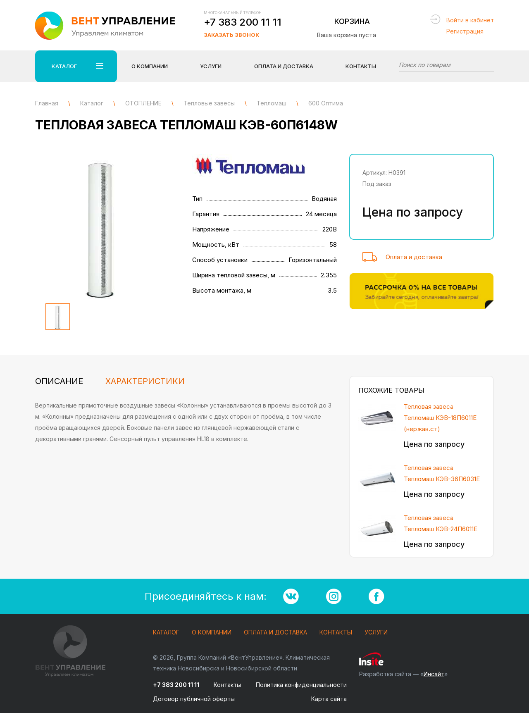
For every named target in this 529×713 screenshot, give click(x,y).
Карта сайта (329, 698)
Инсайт (434, 673)
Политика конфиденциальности (301, 684)
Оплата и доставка (414, 257)
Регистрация (465, 31)
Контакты (361, 66)
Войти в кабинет (470, 20)
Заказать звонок (231, 34)
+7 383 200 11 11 (242, 22)
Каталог (166, 633)
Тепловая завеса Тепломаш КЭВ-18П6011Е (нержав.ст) (440, 418)
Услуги (376, 633)
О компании (211, 633)
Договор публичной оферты (194, 698)
